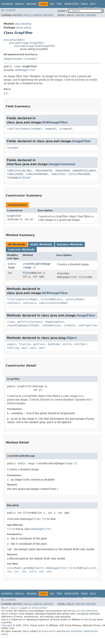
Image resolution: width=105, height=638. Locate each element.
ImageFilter (81, 141)
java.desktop (23, 23)
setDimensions (51, 325)
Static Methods (41, 244)
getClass (39, 344)
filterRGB (29, 272)
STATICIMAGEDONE (79, 174)
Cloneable (30, 58)
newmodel (51, 128)
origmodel (66, 128)
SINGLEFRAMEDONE (37, 174)
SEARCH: (62, 11)
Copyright (6, 625)
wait (24, 347)
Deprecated (71, 4)
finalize (24, 344)
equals (11, 344)
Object (71, 338)
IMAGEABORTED (43, 170)
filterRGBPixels (51, 299)
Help (93, 4)
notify (66, 344)
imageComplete (54, 321)
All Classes (8, 10)
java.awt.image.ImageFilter (26, 42)
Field (27, 15)
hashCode (54, 344)
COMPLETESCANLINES (19, 170)
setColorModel (74, 299)
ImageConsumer (13, 58)
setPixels (13, 303)
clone (10, 321)
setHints (70, 325)
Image (11, 267)
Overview (7, 4)
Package (32, 4)
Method (48, 15)
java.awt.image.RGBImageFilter (35, 45)
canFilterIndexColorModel (24, 128)
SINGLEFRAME (15, 174)
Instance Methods (70, 244)
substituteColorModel (53, 303)
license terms (48, 631)
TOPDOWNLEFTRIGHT (18, 177)
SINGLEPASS (58, 174)
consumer (13, 147)
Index (84, 4)
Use (52, 4)
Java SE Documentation (85, 611)
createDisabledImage (36, 263)
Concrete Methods (21, 249)
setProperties (87, 325)
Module (19, 4)
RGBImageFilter (25, 70)
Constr (37, 15)
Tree (59, 4)
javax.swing (23, 27)
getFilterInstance (29, 321)
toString (13, 347)
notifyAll (80, 344)
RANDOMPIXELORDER (84, 170)
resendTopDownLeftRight (23, 325)
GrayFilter (14, 215)
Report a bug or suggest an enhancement (24, 608)
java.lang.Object (14, 39)
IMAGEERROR (62, 170)
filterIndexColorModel (22, 299)
